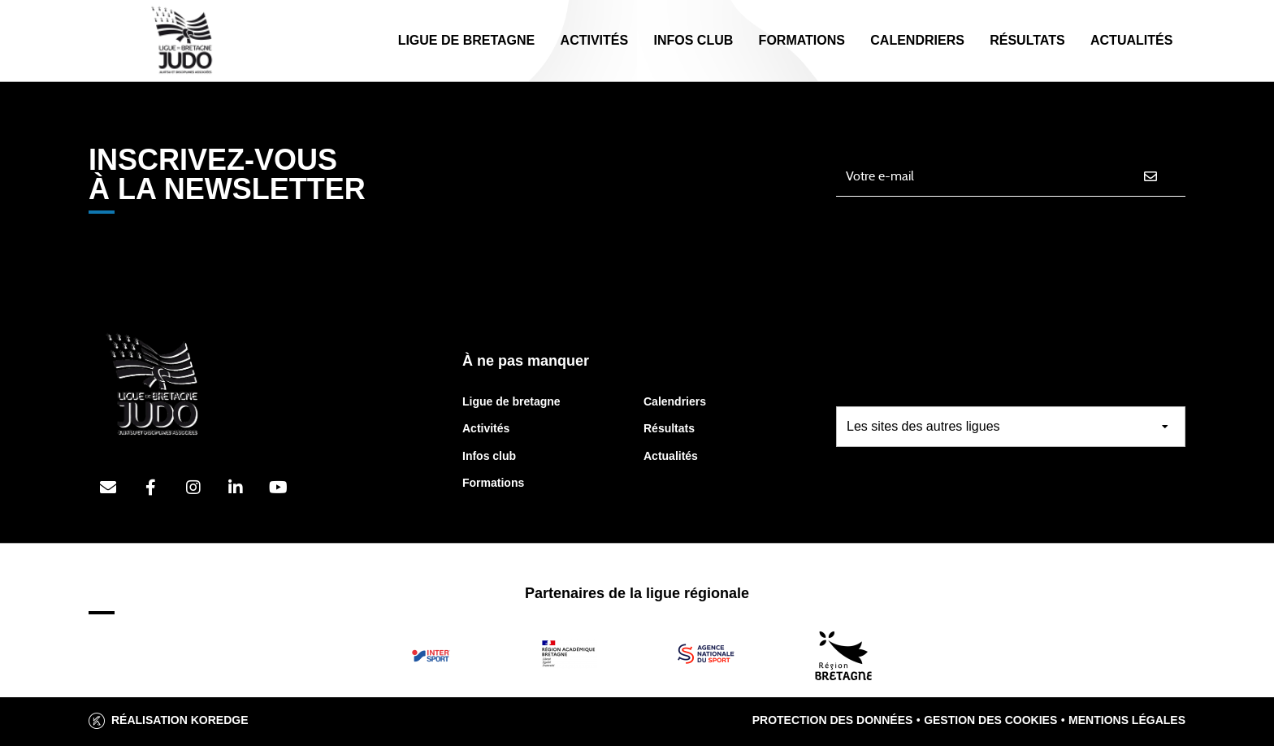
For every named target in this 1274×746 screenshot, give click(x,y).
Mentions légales (1126, 719)
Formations (802, 40)
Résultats (1027, 40)
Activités (595, 40)
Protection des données (832, 719)
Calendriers (917, 40)
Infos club (489, 455)
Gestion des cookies (990, 719)
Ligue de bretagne (511, 401)
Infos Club (693, 40)
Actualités (1131, 40)
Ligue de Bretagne (466, 40)
